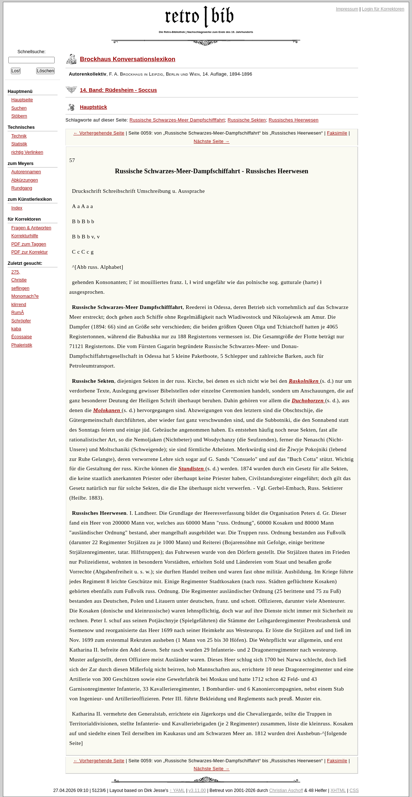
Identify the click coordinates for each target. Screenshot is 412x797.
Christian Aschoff (286, 790)
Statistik (19, 144)
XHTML (338, 790)
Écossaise (21, 336)
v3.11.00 (197, 790)
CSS (354, 790)
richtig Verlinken (27, 152)
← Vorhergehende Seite (98, 133)
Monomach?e (25, 296)
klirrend (18, 304)
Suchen (18, 108)
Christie (18, 280)
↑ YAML (177, 790)
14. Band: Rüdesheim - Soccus (118, 90)
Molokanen (107, 410)
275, (15, 272)
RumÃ (17, 312)
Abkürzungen (24, 180)
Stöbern (19, 116)
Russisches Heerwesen (294, 120)
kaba (16, 328)
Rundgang (21, 188)
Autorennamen (26, 171)
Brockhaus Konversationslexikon (127, 59)
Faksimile (337, 133)
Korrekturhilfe (24, 235)
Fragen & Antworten (31, 227)
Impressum (347, 9)
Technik (18, 136)
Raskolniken (304, 381)
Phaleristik (21, 345)
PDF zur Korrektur (29, 252)
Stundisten (191, 468)
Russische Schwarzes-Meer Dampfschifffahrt (177, 120)
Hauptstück (93, 107)
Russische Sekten (247, 120)
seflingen (20, 288)
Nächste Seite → (212, 141)
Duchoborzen (308, 400)
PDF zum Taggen (28, 244)
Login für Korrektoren (383, 9)
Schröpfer (21, 320)
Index (16, 208)
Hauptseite (22, 99)
